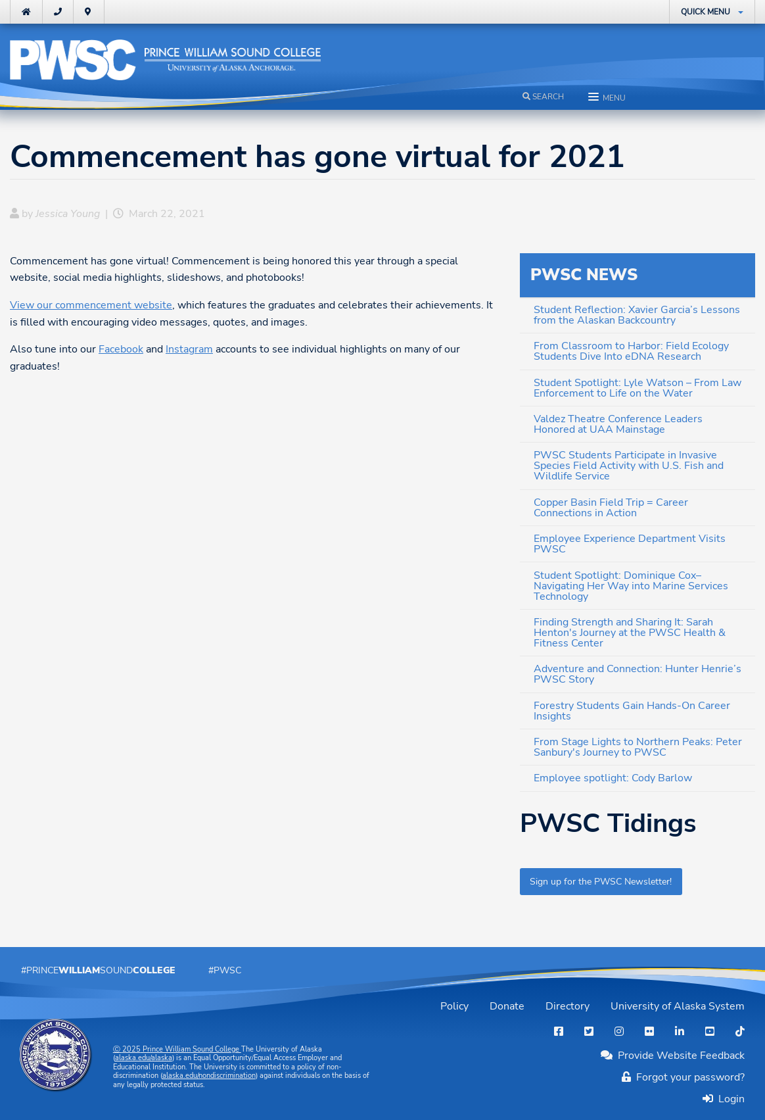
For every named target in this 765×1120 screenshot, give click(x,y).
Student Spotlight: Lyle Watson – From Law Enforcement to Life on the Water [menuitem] (637, 388)
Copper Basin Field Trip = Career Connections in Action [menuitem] (611, 507)
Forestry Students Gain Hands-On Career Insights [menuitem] (632, 710)
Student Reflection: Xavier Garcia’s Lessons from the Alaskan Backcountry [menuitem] (637, 315)
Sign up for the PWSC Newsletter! (601, 881)
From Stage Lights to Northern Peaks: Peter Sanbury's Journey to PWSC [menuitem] (638, 747)
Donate (507, 1006)
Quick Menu (705, 12)
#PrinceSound (98, 970)
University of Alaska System (678, 1006)
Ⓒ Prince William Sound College (177, 1049)
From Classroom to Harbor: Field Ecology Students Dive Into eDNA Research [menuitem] (631, 351)
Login (729, 1098)
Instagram (189, 349)
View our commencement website (91, 305)
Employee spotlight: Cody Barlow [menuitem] (613, 778)
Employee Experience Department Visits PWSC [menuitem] (630, 543)
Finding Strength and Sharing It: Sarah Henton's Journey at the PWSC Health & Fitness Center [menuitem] (630, 632)
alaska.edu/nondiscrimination (209, 1076)
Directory (567, 1006)
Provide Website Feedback (673, 1055)
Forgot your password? (683, 1077)
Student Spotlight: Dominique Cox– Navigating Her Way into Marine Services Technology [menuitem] (631, 586)
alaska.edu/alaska (143, 1058)
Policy (454, 1006)
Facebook (121, 349)
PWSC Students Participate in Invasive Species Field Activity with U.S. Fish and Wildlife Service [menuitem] (629, 465)
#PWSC (224, 970)
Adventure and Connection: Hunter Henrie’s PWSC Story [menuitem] (637, 674)
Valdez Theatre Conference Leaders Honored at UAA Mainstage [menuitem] (618, 424)
